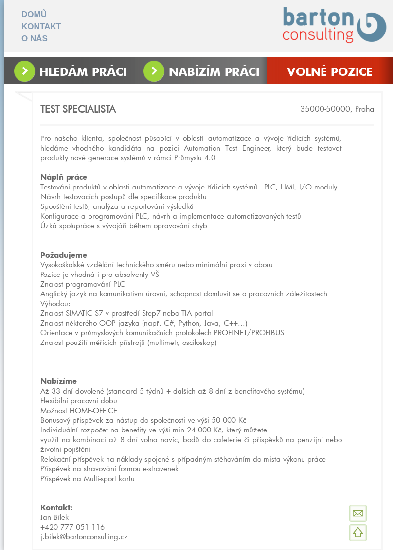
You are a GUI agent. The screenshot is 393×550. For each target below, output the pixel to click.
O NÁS (34, 38)
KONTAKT (41, 26)
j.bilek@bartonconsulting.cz (84, 536)
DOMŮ (34, 14)
